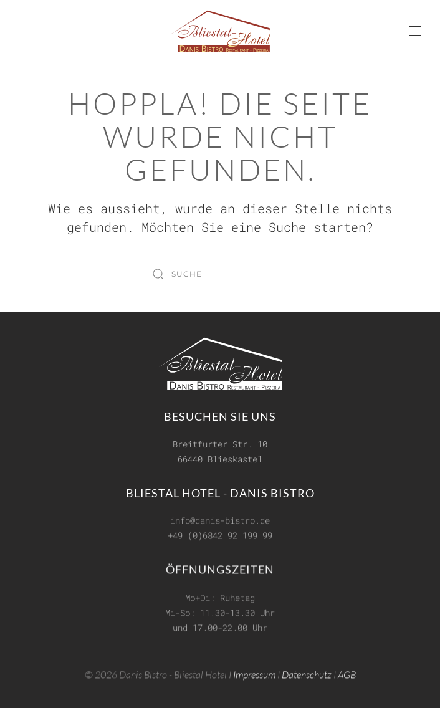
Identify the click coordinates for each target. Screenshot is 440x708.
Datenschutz (307, 673)
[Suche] (220, 274)
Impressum (254, 673)
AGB (347, 673)
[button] (415, 31)
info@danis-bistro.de (220, 520)
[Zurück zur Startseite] (220, 31)
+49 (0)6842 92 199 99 (220, 535)
